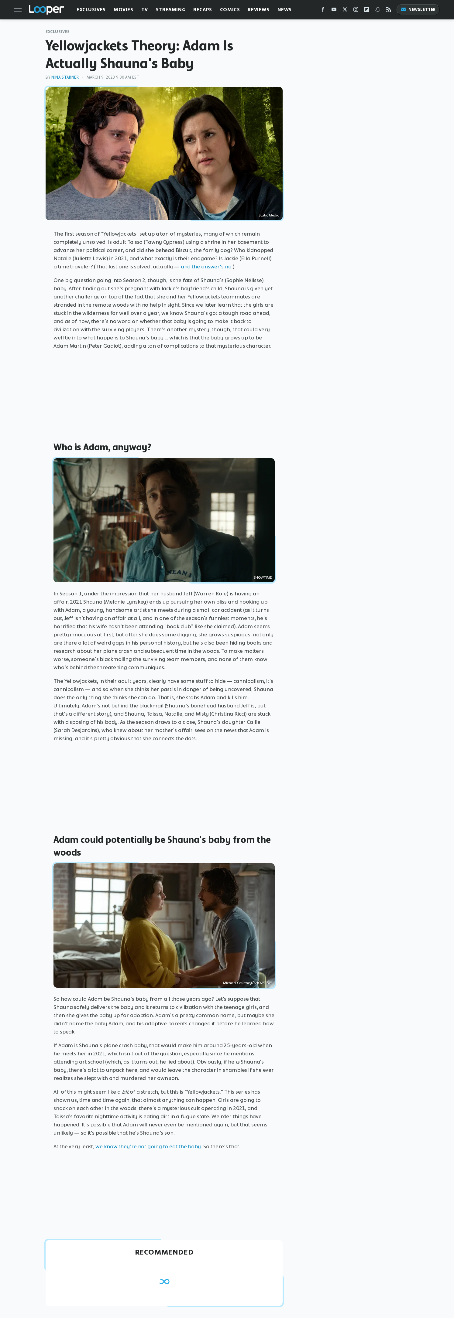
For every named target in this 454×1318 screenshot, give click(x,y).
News (284, 9)
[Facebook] (323, 11)
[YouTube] (334, 11)
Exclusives (91, 9)
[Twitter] (345, 11)
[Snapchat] (378, 11)
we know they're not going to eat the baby (148, 1146)
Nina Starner (65, 77)
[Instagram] (356, 11)
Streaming (170, 9)
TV (144, 9)
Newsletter (418, 9)
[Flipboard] (367, 11)
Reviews (258, 9)
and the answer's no (206, 266)
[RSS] (389, 11)
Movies (123, 9)
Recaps (202, 9)
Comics (230, 9)
